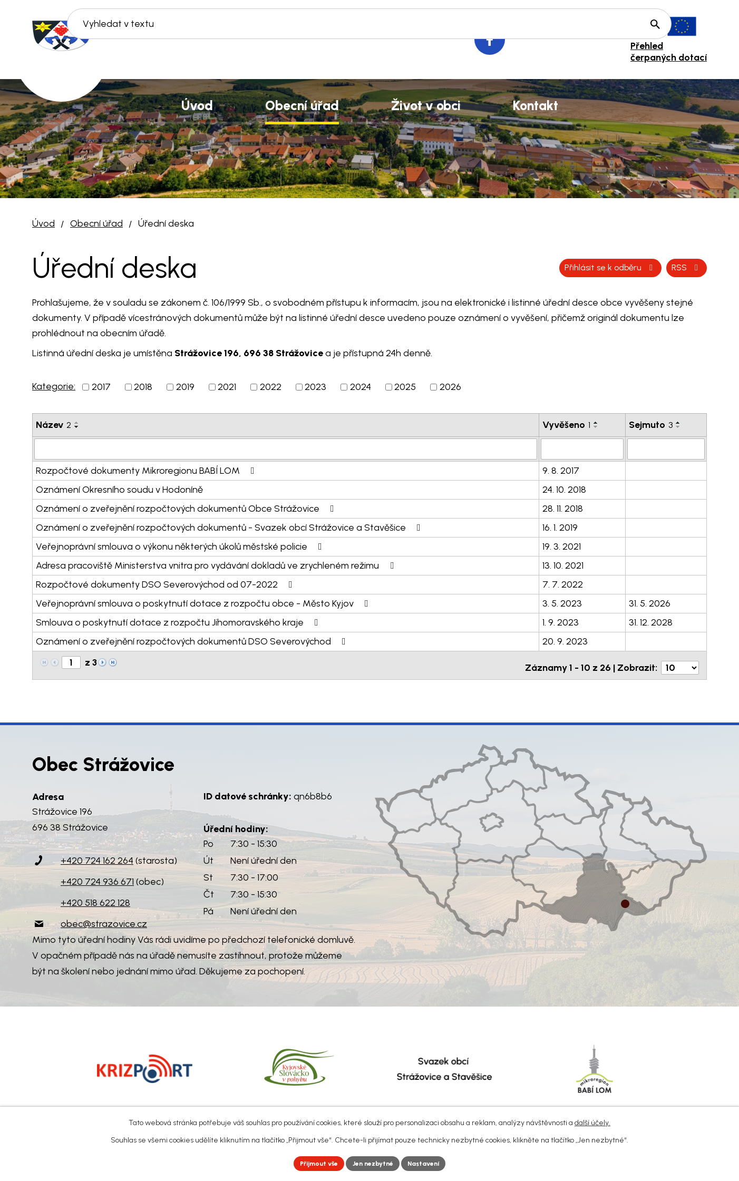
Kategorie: (53, 386)
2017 (101, 387)
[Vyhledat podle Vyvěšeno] (582, 448)
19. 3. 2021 (561, 545)
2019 (185, 387)
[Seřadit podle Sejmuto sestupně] (678, 427)
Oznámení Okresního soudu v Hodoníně (119, 488)
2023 (315, 387)
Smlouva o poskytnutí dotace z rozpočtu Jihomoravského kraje (179, 621)
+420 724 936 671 (97, 876)
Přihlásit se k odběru (648, 268)
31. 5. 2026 (649, 602)
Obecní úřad (96, 223)
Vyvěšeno (566, 425)
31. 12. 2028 (651, 621)
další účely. (592, 1120)
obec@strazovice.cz (104, 918)
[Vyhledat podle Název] (285, 448)
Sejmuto (651, 425)
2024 (360, 387)
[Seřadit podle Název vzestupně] (77, 423)
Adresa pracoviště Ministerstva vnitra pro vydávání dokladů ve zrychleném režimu (217, 564)
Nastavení (432, 1162)
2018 (143, 387)
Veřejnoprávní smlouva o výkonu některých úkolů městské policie (181, 545)
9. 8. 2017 (560, 469)
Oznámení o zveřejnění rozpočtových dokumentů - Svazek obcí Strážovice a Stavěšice (230, 526)
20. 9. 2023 (565, 640)
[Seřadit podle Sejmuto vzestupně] (678, 423)
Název (53, 425)
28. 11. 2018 (562, 507)
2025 (405, 387)
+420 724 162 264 (97, 855)
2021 (227, 387)
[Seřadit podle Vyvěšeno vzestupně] (596, 423)
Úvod (43, 223)
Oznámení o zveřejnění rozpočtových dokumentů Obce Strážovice (187, 507)
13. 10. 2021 (563, 564)
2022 (270, 387)
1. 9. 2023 (560, 621)
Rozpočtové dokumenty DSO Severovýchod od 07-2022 (166, 583)
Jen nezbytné (374, 1162)
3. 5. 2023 (562, 602)
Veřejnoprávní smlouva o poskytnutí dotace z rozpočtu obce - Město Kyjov (204, 602)
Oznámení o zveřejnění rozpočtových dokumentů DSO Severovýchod (193, 640)
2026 (450, 387)
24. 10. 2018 (564, 488)
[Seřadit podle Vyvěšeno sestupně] (596, 427)
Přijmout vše (311, 1162)
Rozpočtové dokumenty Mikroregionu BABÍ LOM (147, 469)
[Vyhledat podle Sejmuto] (666, 448)
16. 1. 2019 (560, 526)
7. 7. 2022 (562, 583)
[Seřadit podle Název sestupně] (77, 427)
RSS (561, 268)
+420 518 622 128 (95, 897)
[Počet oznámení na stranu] (680, 662)
